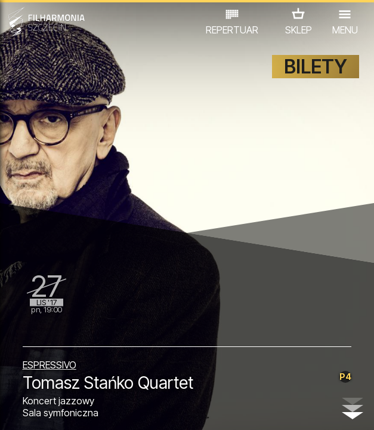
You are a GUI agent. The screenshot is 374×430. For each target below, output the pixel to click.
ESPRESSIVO (49, 365)
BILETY (315, 66)
